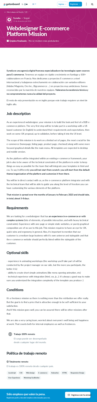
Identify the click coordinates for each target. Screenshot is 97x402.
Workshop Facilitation (31, 378)
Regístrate (75, 4)
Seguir (27, 18)
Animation (55, 373)
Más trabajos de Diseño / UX (15, 12)
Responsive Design (77, 373)
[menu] (86, 4)
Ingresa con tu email (79, 394)
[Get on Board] (12, 4)
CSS (20, 373)
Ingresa (63, 4)
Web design (30, 373)
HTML (64, 373)
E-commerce (42, 373)
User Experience (14, 378)
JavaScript (12, 373)
